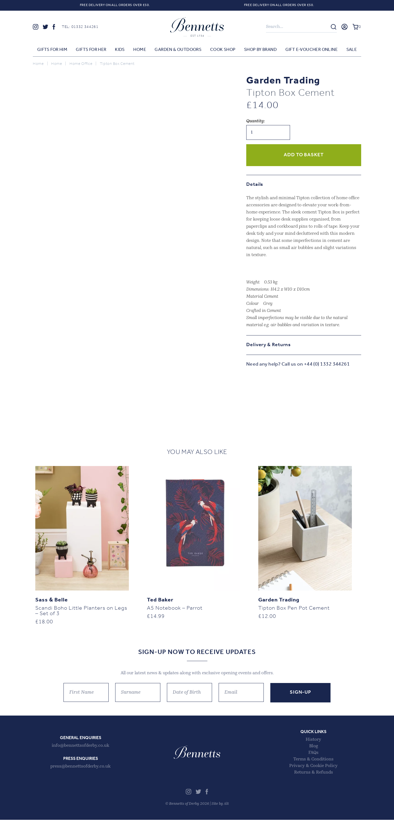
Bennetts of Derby (197, 27)
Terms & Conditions (313, 761)
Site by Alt (220, 806)
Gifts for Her (91, 50)
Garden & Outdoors (178, 50)
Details (254, 184)
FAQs (313, 755)
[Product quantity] (268, 132)
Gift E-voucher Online (311, 50)
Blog (313, 748)
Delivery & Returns (268, 345)
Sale (351, 50)
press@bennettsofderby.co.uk (80, 768)
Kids (120, 50)
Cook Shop (223, 50)
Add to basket (304, 155)
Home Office (80, 64)
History (313, 742)
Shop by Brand (260, 50)
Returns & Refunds (313, 774)
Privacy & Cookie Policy (313, 768)
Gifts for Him (52, 50)
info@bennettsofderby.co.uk (80, 748)
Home (139, 50)
